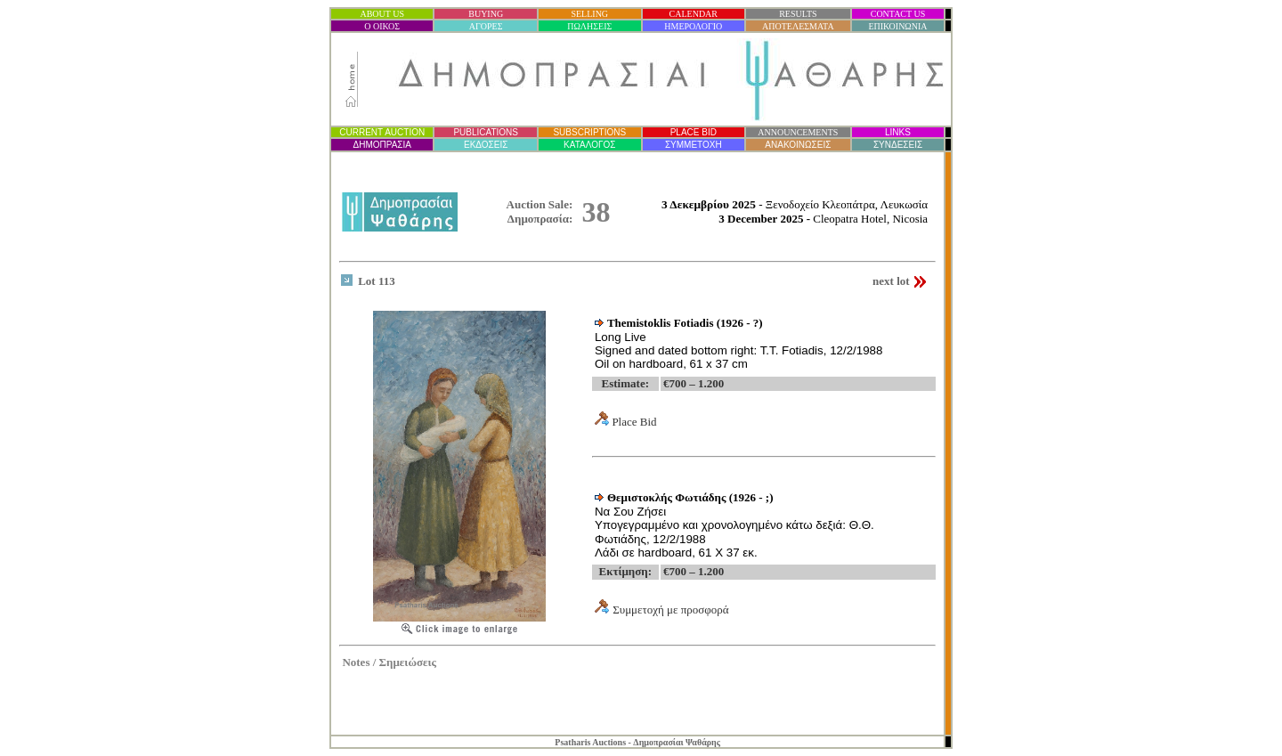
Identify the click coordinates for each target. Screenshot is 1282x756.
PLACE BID (693, 132)
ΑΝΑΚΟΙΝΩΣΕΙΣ (798, 145)
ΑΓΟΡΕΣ (486, 26)
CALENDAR (693, 14)
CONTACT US (898, 14)
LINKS (898, 132)
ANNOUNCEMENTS (798, 132)
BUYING (485, 14)
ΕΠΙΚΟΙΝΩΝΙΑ (897, 26)
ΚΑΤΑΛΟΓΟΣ (589, 145)
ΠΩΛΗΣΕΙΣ (589, 26)
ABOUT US (382, 14)
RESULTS (797, 14)
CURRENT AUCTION (382, 132)
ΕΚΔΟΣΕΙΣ (485, 145)
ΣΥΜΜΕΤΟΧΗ (693, 145)
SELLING (589, 14)
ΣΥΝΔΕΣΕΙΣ (897, 145)
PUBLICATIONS (485, 132)
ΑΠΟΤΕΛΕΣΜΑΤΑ (798, 26)
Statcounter (917, 711)
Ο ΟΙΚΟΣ (382, 26)
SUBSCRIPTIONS (589, 132)
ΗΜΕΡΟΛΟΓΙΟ (693, 26)
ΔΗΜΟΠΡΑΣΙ (381, 145)
